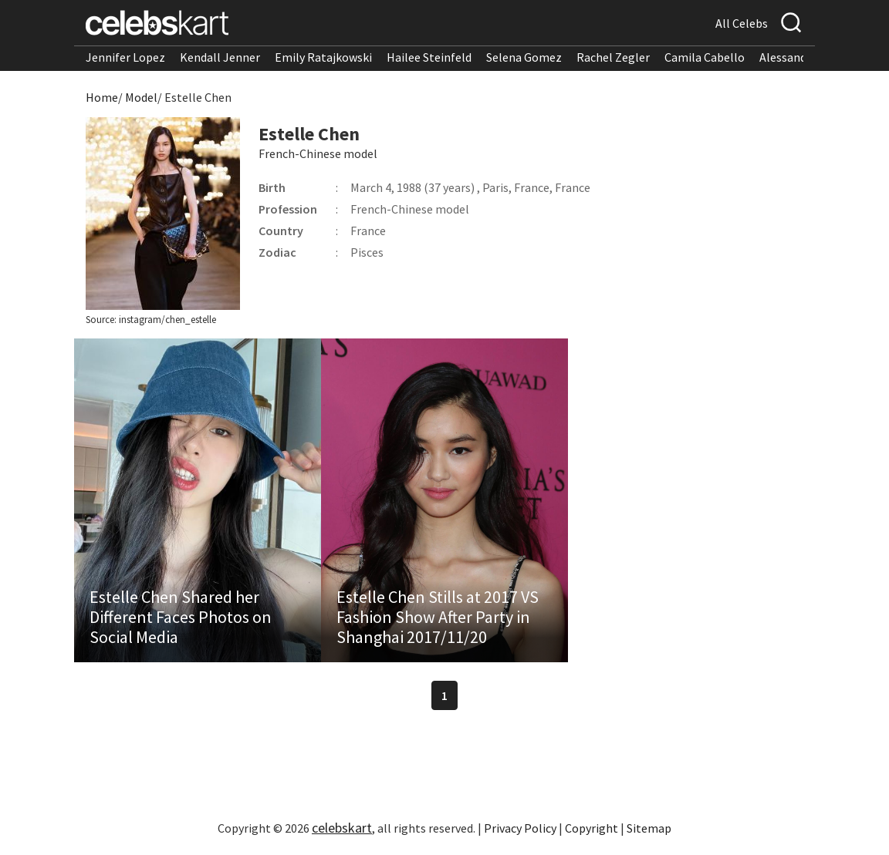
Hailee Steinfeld (429, 57)
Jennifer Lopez (125, 57)
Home (102, 97)
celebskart (342, 827)
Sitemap (649, 828)
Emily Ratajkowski (323, 57)
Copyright (591, 828)
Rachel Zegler (613, 57)
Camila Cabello (704, 57)
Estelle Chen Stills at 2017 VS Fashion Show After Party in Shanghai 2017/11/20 (437, 617)
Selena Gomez (524, 57)
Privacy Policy (520, 828)
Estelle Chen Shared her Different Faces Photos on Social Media (181, 617)
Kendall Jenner (220, 57)
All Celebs (741, 23)
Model (141, 97)
